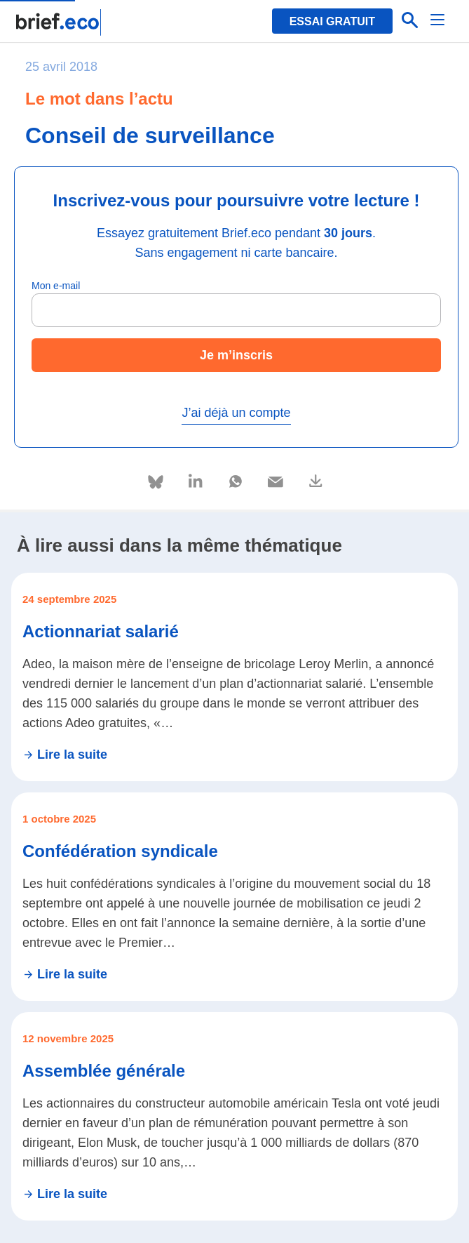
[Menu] (438, 21)
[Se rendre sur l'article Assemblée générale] (234, 1116)
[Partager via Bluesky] (156, 482)
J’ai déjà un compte (236, 413)
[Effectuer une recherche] (410, 21)
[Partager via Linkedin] (196, 479)
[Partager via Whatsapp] (236, 479)
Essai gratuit (332, 21)
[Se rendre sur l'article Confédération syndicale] (234, 896)
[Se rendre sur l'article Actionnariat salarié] (234, 677)
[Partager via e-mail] (276, 479)
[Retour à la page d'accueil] (59, 22)
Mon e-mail (56, 285)
